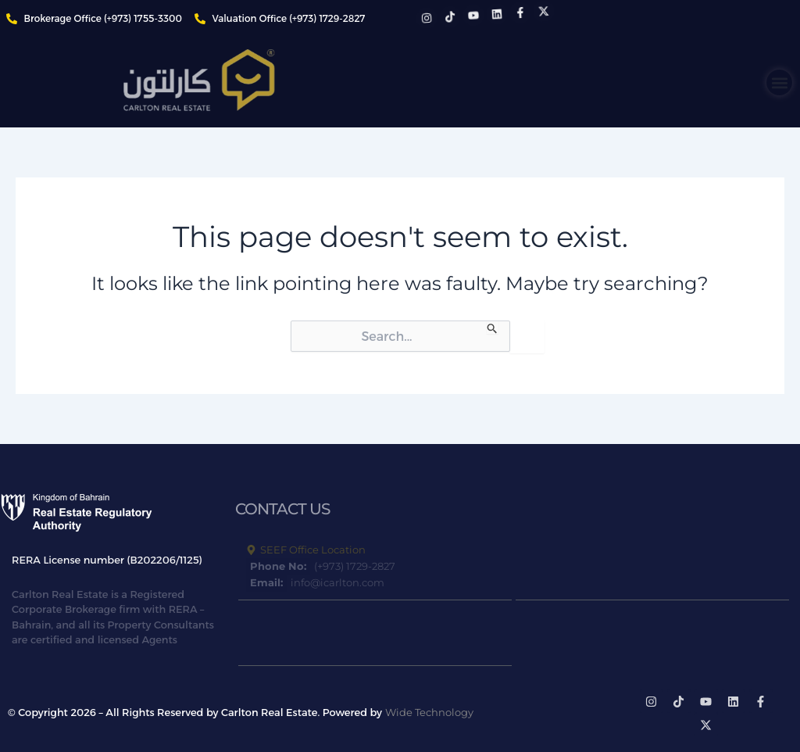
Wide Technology (429, 712)
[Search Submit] (492, 327)
